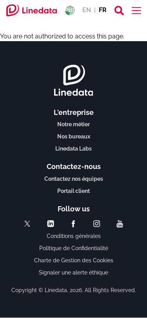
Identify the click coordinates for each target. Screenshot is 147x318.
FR (103, 10)
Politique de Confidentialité (73, 248)
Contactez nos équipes (73, 179)
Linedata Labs (73, 148)
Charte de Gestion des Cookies (73, 260)
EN (86, 10)
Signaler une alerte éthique (73, 272)
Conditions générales (74, 236)
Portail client (73, 191)
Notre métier (73, 124)
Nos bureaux (73, 136)
